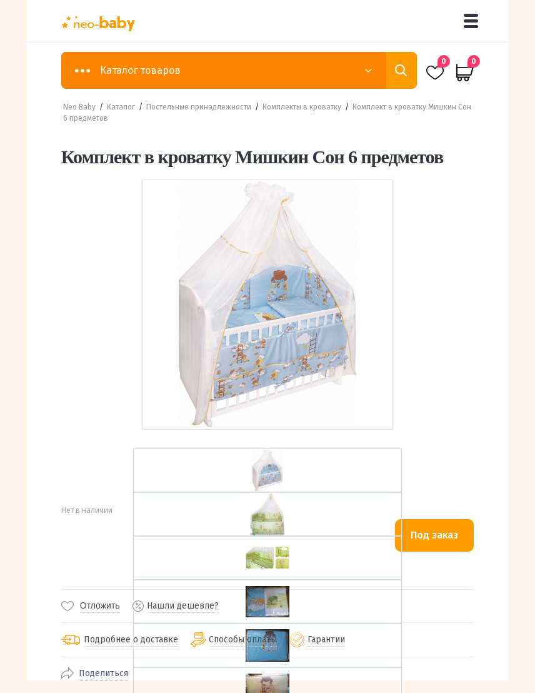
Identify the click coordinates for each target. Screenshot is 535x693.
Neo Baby (79, 107)
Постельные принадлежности (198, 107)
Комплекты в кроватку (301, 107)
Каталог (121, 107)
